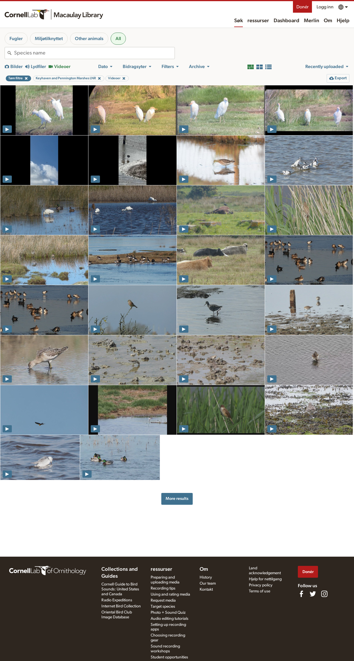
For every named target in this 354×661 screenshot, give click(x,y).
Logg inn (325, 7)
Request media (163, 600)
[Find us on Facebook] (301, 593)
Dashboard (286, 20)
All (118, 38)
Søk (238, 20)
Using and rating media (170, 594)
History (206, 577)
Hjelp (343, 20)
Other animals (89, 38)
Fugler (16, 38)
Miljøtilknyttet (49, 38)
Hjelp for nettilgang (265, 579)
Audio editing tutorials (169, 619)
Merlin (311, 20)
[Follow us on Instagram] (324, 593)
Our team (208, 583)
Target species (163, 606)
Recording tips (163, 588)
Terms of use (259, 591)
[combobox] (94, 53)
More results (177, 498)
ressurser (258, 20)
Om (328, 20)
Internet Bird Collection (121, 606)
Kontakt (206, 589)
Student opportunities (169, 657)
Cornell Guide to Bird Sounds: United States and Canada (120, 589)
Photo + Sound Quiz (168, 613)
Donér (302, 7)
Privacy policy (260, 585)
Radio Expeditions (116, 600)
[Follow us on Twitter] (312, 593)
